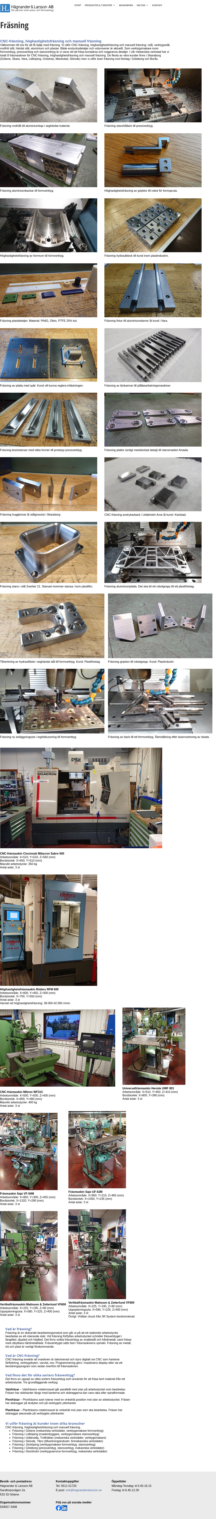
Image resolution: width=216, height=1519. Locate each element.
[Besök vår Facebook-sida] (59, 1508)
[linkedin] (64, 1508)
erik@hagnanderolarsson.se (84, 1490)
